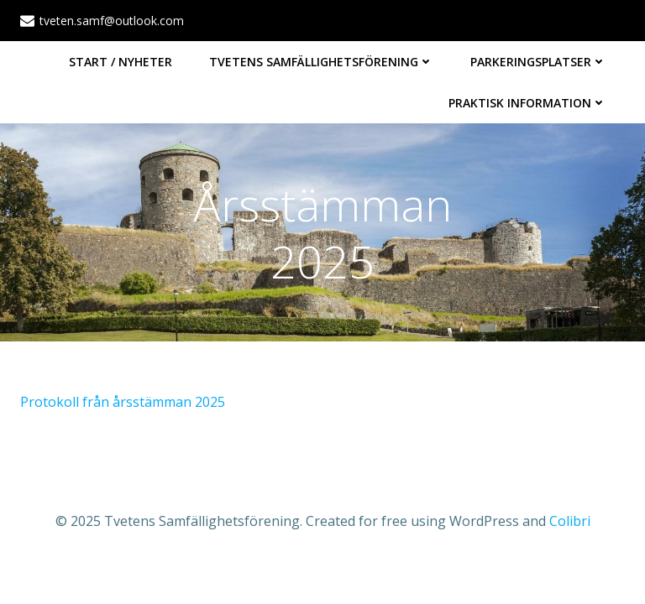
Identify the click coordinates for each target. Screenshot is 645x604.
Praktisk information (527, 103)
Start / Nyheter (120, 62)
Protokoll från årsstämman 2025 (122, 402)
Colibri (569, 521)
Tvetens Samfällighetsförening (321, 62)
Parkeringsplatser (538, 62)
